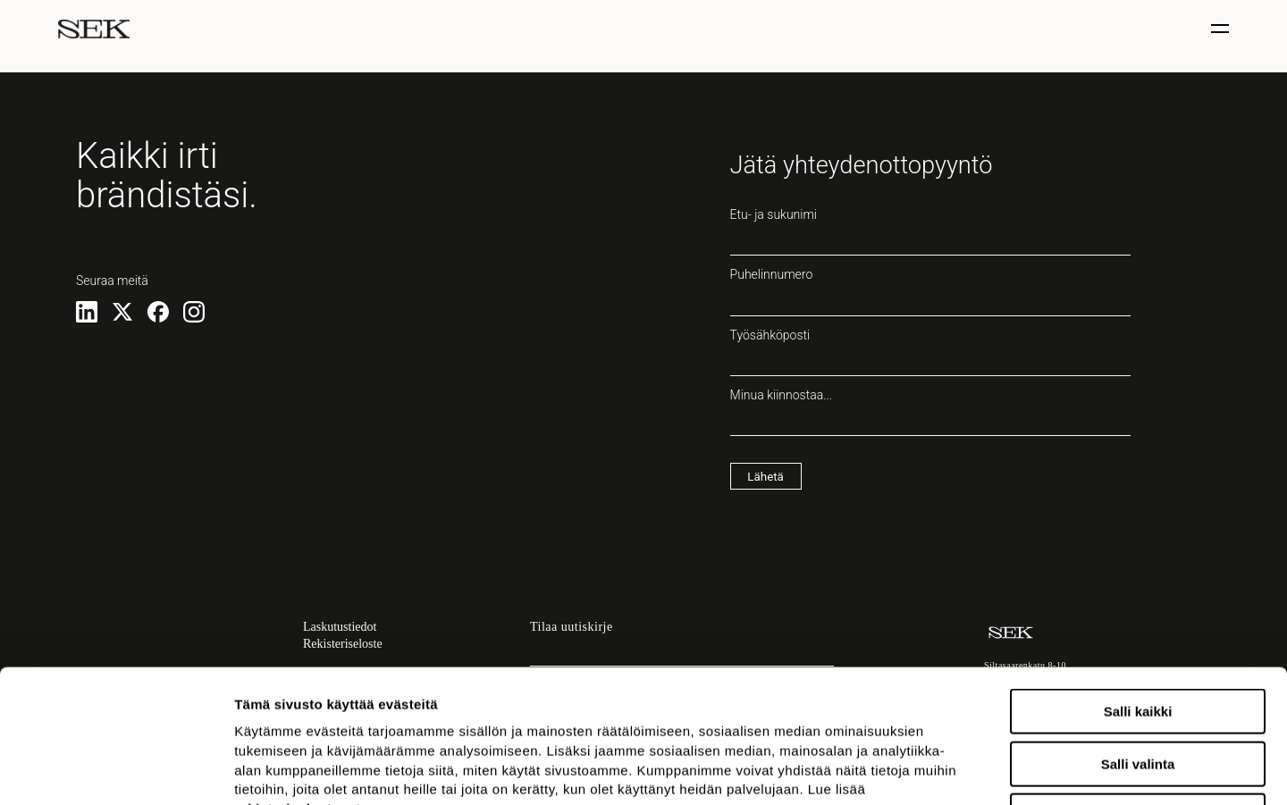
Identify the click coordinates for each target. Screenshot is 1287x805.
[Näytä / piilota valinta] (1222, 29)
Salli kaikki (1138, 586)
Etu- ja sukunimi (930, 231)
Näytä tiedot (956, 769)
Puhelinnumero (930, 291)
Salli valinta (1138, 639)
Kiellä (1138, 691)
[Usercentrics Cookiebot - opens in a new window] (116, 770)
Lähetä (765, 476)
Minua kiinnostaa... (930, 412)
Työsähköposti (930, 352)
